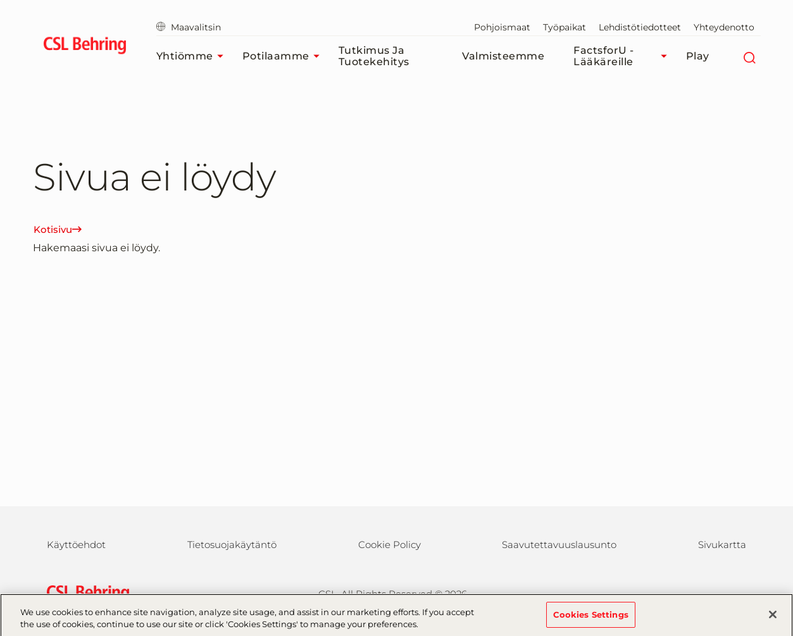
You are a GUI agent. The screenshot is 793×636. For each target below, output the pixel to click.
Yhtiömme (193, 56)
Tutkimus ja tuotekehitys (374, 56)
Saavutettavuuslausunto (559, 545)
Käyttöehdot (76, 545)
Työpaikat (564, 27)
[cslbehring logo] (85, 47)
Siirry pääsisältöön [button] (0, 0)
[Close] (773, 619)
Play (697, 56)
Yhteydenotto (724, 27)
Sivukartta (722, 545)
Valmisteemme (503, 56)
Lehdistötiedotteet (640, 27)
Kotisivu (58, 229)
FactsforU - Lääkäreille (623, 56)
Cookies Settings (590, 619)
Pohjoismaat (502, 27)
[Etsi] (750, 56)
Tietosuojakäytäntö (232, 545)
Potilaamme (284, 56)
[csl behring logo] (85, 593)
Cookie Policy (389, 545)
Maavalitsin (188, 27)
